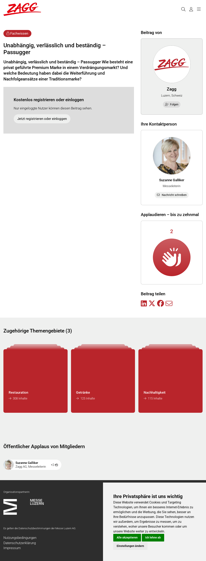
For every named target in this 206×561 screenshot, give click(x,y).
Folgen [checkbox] (172, 104)
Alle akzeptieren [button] (127, 537)
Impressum (12, 548)
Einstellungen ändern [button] (130, 546)
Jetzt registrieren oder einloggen (42, 119)
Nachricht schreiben (172, 195)
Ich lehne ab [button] (153, 537)
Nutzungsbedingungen (19, 538)
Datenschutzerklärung (19, 543)
